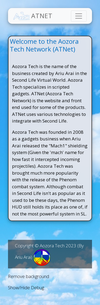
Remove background (28, 276)
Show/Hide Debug (26, 287)
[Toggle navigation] (79, 16)
